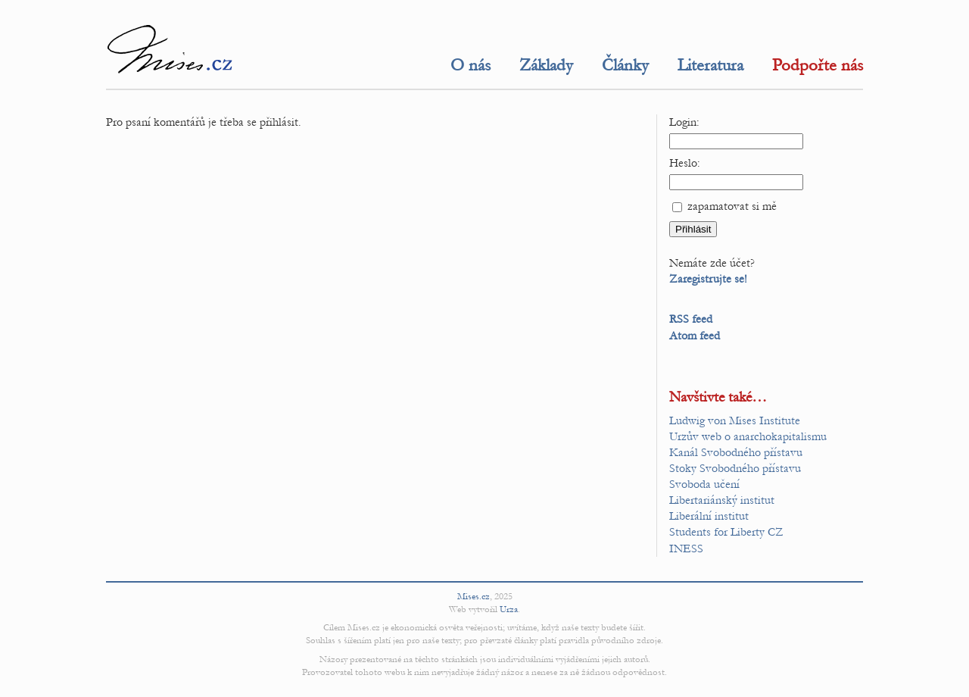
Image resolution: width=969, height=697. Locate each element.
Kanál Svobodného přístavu (735, 452)
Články (625, 65)
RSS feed (690, 319)
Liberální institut (709, 516)
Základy (546, 65)
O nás (470, 65)
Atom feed (694, 335)
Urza (509, 609)
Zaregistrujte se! (708, 279)
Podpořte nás (817, 65)
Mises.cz (473, 596)
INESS (686, 548)
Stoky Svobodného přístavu (735, 468)
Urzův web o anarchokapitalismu (748, 436)
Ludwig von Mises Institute (734, 420)
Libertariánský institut (721, 500)
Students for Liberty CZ (726, 532)
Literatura (710, 65)
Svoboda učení (704, 484)
